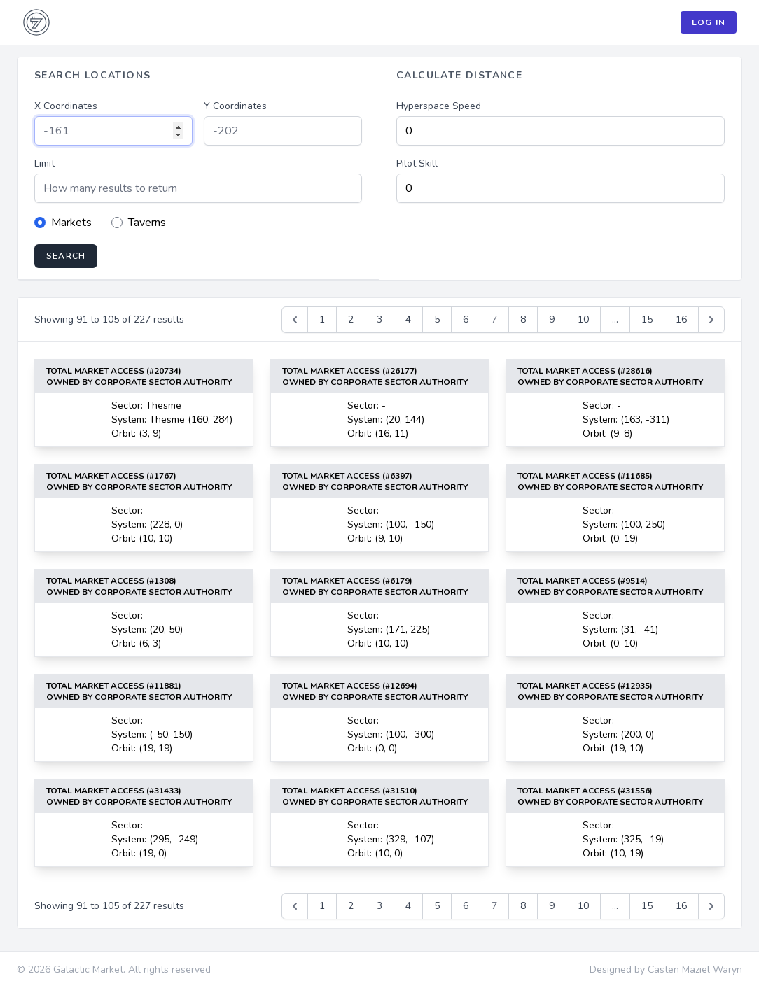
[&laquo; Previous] (294, 319)
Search (65, 256)
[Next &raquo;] (711, 319)
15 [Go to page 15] (647, 319)
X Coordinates (65, 106)
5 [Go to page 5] (437, 319)
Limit (44, 163)
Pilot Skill (417, 163)
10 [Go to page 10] (583, 319)
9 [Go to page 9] (552, 319)
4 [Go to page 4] (408, 319)
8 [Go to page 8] (523, 319)
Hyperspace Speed (438, 106)
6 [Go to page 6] (465, 319)
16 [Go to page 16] (681, 319)
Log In (708, 22)
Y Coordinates (235, 106)
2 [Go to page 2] (351, 319)
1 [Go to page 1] (322, 319)
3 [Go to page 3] (379, 319)
